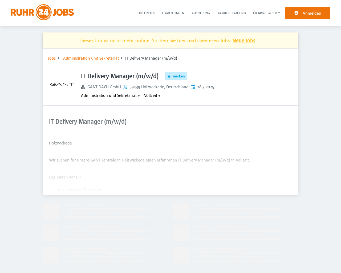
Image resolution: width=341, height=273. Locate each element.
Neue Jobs (244, 40)
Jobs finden (145, 13)
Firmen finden (173, 13)
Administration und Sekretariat (91, 58)
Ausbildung (201, 13)
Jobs (52, 58)
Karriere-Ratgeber (231, 13)
